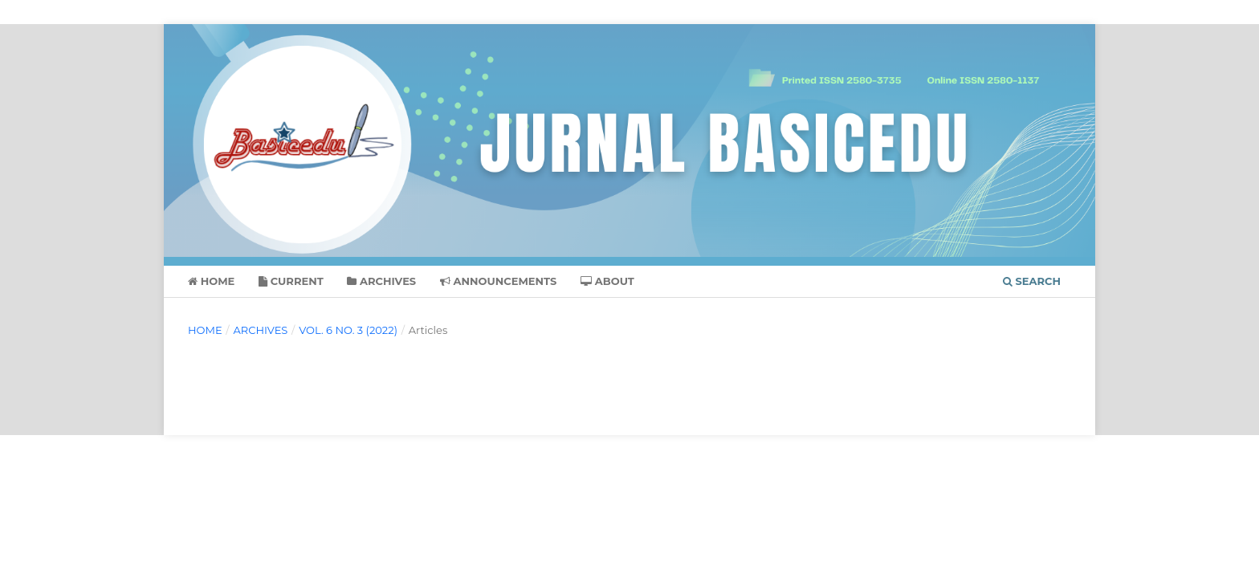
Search (1032, 281)
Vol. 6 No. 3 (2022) (348, 330)
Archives (381, 281)
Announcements (498, 281)
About (607, 281)
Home (211, 281)
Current (291, 281)
